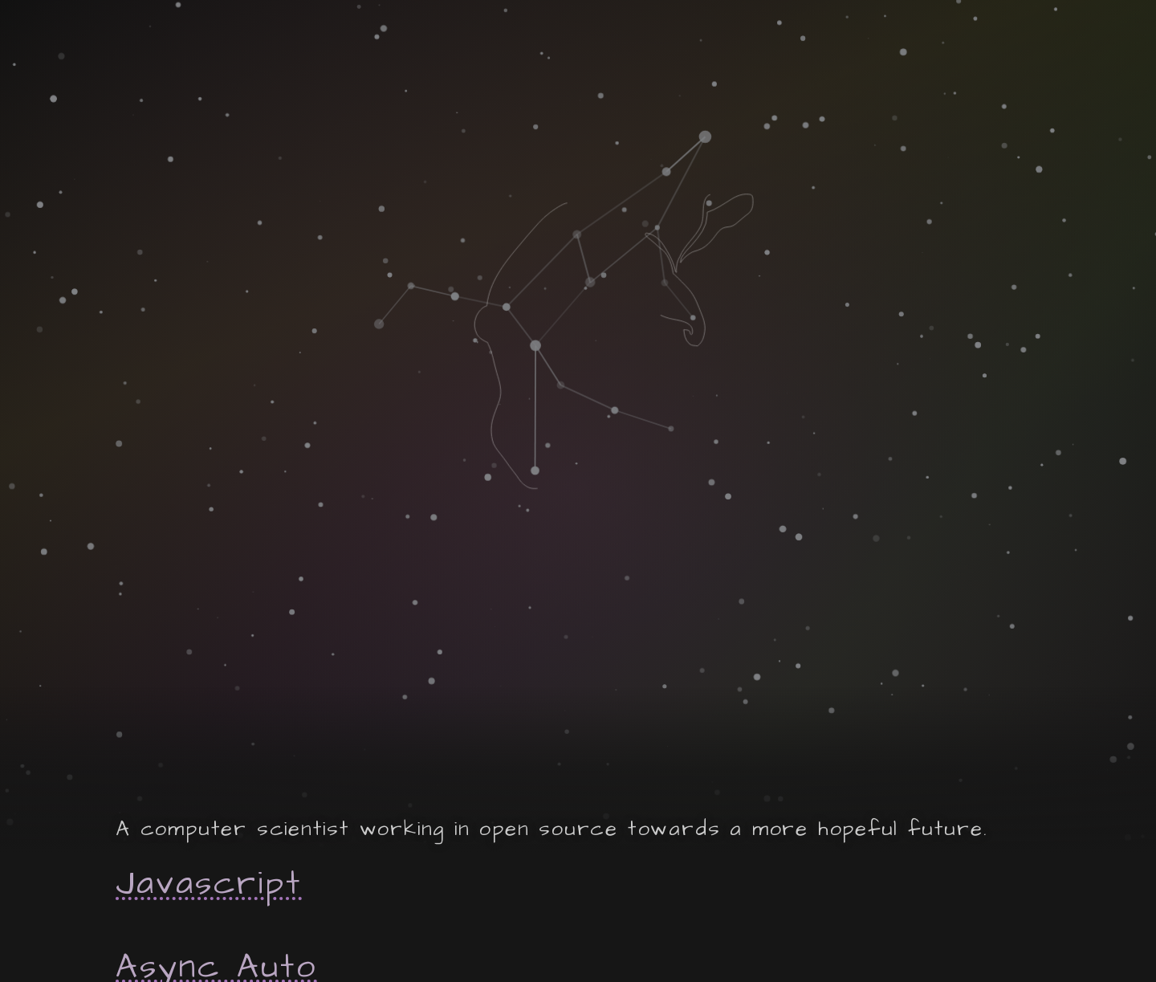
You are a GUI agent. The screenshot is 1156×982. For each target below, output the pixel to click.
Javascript (209, 884)
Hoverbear (222, 732)
